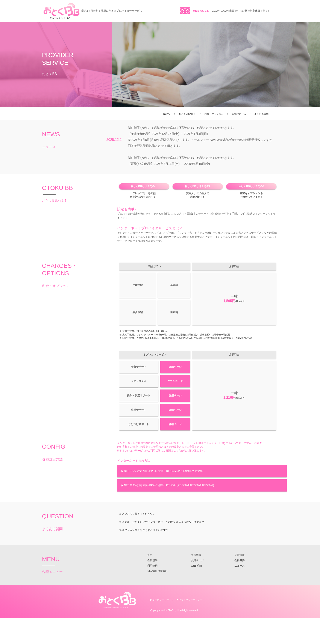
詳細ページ (175, 366)
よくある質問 (261, 114)
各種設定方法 (239, 114)
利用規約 (152, 565)
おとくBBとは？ (187, 114)
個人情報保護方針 (157, 571)
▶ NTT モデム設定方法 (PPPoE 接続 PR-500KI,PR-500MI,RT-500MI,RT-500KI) (167, 485)
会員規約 (152, 560)
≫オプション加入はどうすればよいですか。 (145, 530)
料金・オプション (214, 114)
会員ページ (197, 560)
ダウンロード (175, 381)
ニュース (239, 565)
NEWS (166, 114)
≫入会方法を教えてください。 (137, 513)
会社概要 (239, 560)
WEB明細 (196, 565)
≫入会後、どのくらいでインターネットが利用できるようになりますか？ (161, 521)
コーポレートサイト (163, 599)
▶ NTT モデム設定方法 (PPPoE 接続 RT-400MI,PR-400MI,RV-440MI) (162, 470)
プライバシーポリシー (190, 599)
